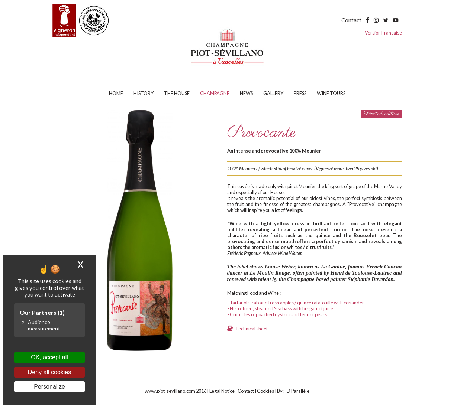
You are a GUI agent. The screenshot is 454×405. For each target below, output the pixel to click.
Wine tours (331, 93)
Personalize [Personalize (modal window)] (49, 386)
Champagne (214, 93)
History (143, 93)
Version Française (383, 33)
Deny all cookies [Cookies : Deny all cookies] (49, 372)
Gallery (273, 93)
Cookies (265, 391)
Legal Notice (222, 391)
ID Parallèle (297, 391)
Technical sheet (247, 328)
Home (116, 93)
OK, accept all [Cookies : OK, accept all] (49, 357)
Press (300, 93)
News (246, 93)
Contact (351, 20)
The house (177, 93)
